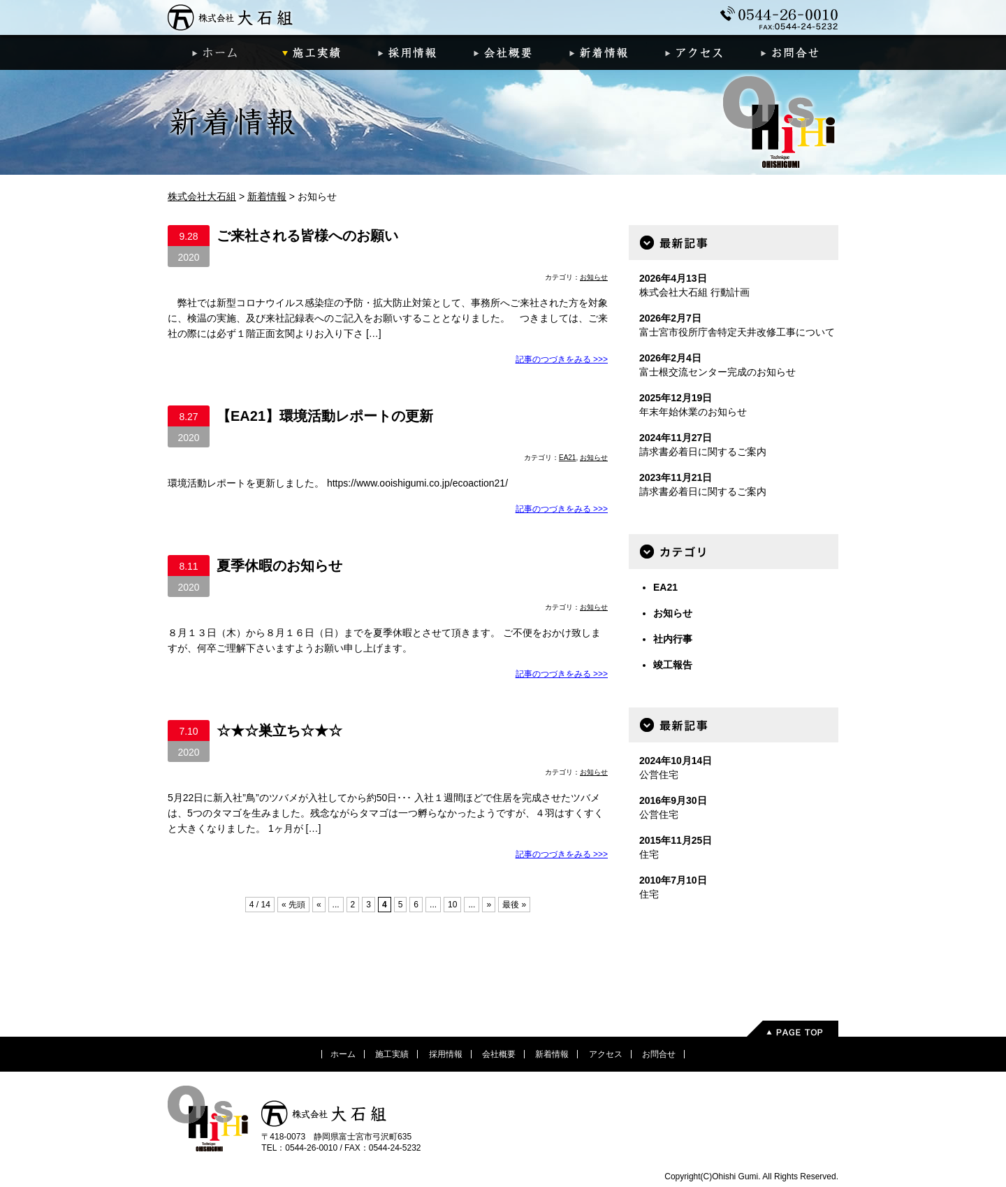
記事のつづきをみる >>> (562, 359)
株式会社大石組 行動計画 (694, 292)
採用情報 (407, 52)
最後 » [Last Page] (514, 904)
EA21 (567, 457)
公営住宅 (658, 774)
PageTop (791, 1029)
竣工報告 (672, 664)
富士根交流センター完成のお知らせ (717, 371)
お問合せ (790, 52)
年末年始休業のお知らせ (693, 411)
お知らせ (594, 277)
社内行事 (672, 639)
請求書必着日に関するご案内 (702, 451)
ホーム (215, 52)
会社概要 (503, 52)
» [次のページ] (488, 904)
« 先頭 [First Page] (293, 904)
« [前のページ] (318, 904)
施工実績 (311, 52)
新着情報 (599, 52)
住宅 (649, 854)
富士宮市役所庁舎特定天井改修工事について (737, 332)
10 (452, 904)
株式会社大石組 (230, 17)
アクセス (695, 52)
